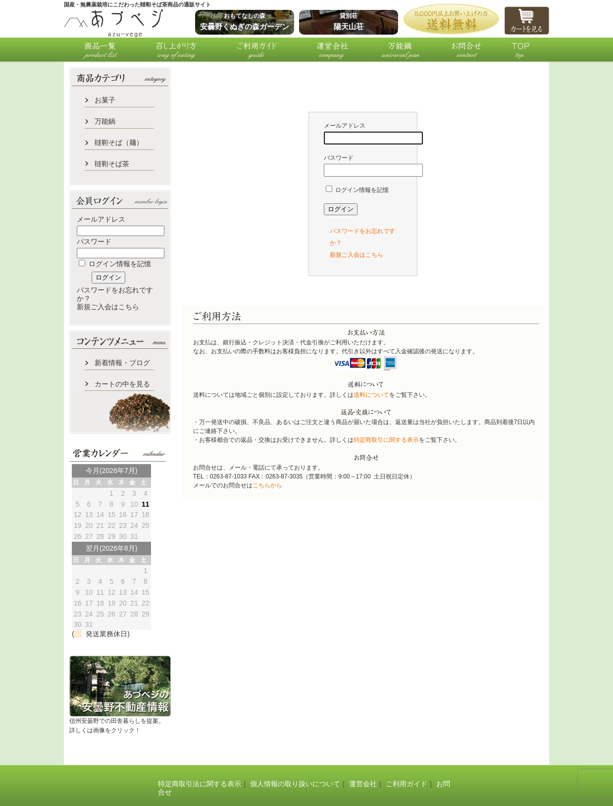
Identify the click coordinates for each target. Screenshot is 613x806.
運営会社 (363, 784)
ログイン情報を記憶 (115, 264)
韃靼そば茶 (112, 164)
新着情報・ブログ (122, 363)
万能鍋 (105, 121)
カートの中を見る (122, 384)
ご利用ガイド (406, 784)
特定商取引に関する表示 (386, 439)
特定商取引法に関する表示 (199, 784)
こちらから (267, 485)
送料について (371, 394)
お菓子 (105, 100)
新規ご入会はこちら (108, 307)
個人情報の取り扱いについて (295, 784)
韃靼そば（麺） (119, 142)
